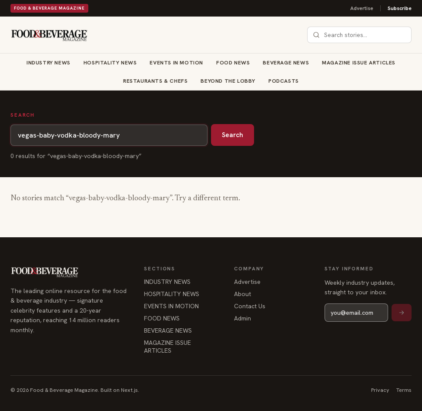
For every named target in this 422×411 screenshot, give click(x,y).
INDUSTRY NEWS (48, 62)
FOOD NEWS (233, 62)
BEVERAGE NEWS (286, 62)
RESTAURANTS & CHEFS (155, 80)
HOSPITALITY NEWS (110, 62)
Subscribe (400, 8)
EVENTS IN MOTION (176, 62)
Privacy (380, 390)
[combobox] (364, 34)
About (242, 294)
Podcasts (283, 80)
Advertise (361, 8)
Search (232, 135)
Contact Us (249, 306)
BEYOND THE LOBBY (228, 80)
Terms (404, 390)
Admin (242, 318)
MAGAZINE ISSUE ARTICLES (358, 62)
